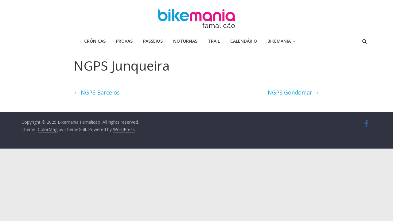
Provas (124, 41)
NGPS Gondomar (293, 92)
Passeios (153, 41)
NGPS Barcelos (97, 92)
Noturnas (185, 41)
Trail (214, 41)
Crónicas (95, 41)
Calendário (243, 41)
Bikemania (279, 41)
